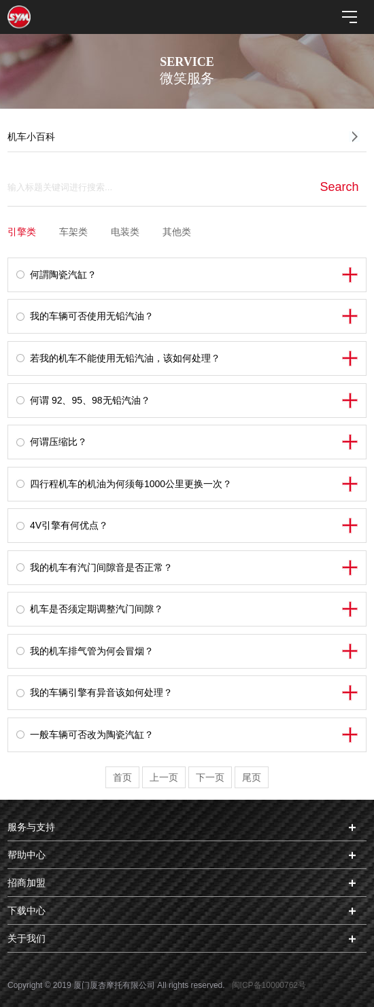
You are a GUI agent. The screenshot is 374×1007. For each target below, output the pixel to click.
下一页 (210, 777)
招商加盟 (26, 882)
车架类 (73, 231)
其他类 (177, 231)
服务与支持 (31, 827)
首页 (122, 777)
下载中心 (26, 910)
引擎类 (21, 231)
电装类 (125, 231)
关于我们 (26, 938)
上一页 (164, 777)
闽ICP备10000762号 (269, 985)
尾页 (251, 777)
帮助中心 (26, 854)
